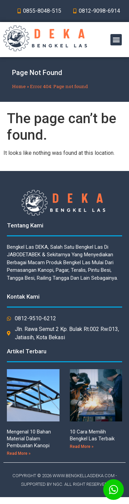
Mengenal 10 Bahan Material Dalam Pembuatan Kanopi (29, 439)
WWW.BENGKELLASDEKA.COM (84, 475)
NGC (57, 484)
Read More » (19, 453)
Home (19, 86)
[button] (116, 39)
